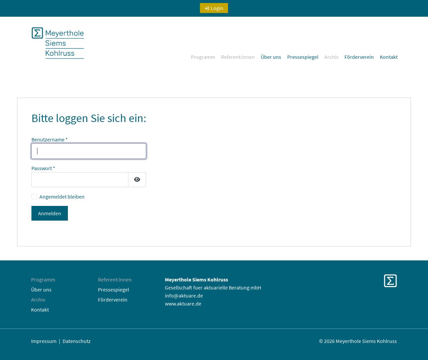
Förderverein (359, 56)
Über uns (271, 56)
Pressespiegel (302, 56)
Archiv (331, 56)
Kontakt (389, 56)
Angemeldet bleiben (62, 196)
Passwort (43, 168)
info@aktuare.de (184, 295)
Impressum (44, 341)
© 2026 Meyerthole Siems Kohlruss (358, 341)
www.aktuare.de (183, 303)
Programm (203, 56)
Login (217, 8)
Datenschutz (77, 341)
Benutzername (49, 139)
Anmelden (49, 213)
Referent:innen (238, 56)
